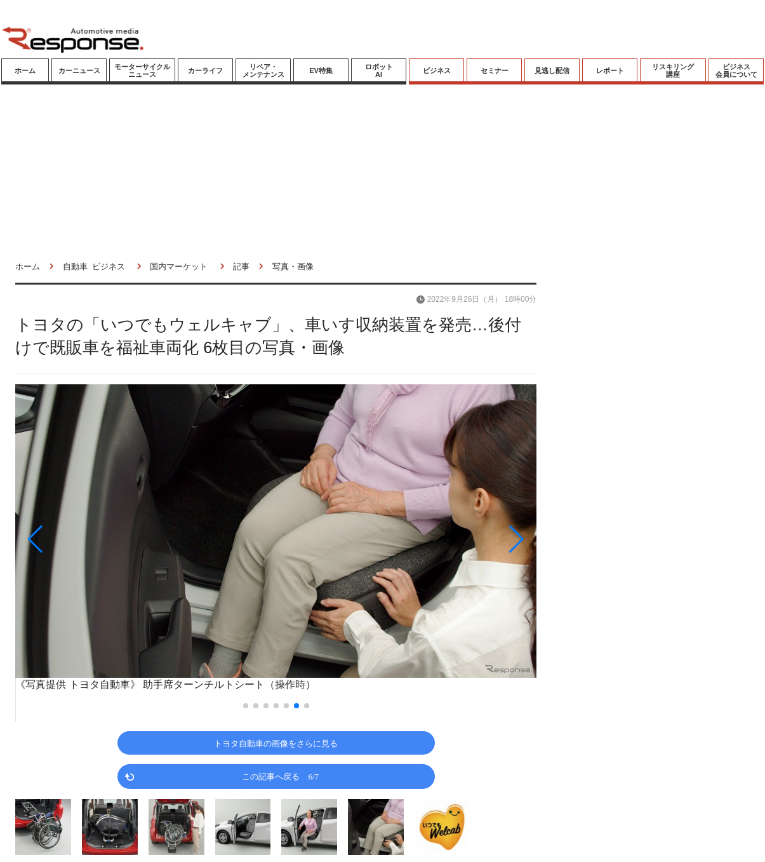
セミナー (495, 70)
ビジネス (437, 70)
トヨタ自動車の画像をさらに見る (276, 743)
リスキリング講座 (673, 70)
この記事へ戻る (280, 776)
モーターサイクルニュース (142, 70)
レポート (610, 70)
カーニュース (79, 70)
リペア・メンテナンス (263, 70)
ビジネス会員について (736, 70)
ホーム (25, 70)
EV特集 (321, 70)
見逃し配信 (552, 70)
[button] (93, 539)
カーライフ (205, 70)
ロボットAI (379, 70)
